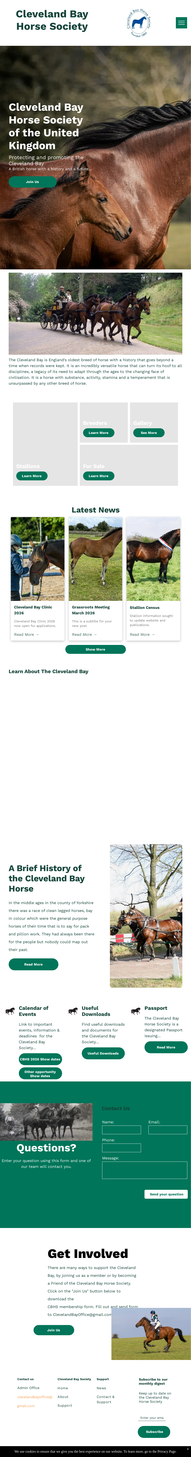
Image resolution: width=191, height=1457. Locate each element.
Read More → (26, 634)
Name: (108, 1122)
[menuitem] (74, 1388)
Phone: (108, 1140)
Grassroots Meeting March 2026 (91, 610)
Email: (154, 1122)
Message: (110, 1158)
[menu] (181, 22)
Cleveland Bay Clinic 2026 (33, 610)
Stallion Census (145, 607)
